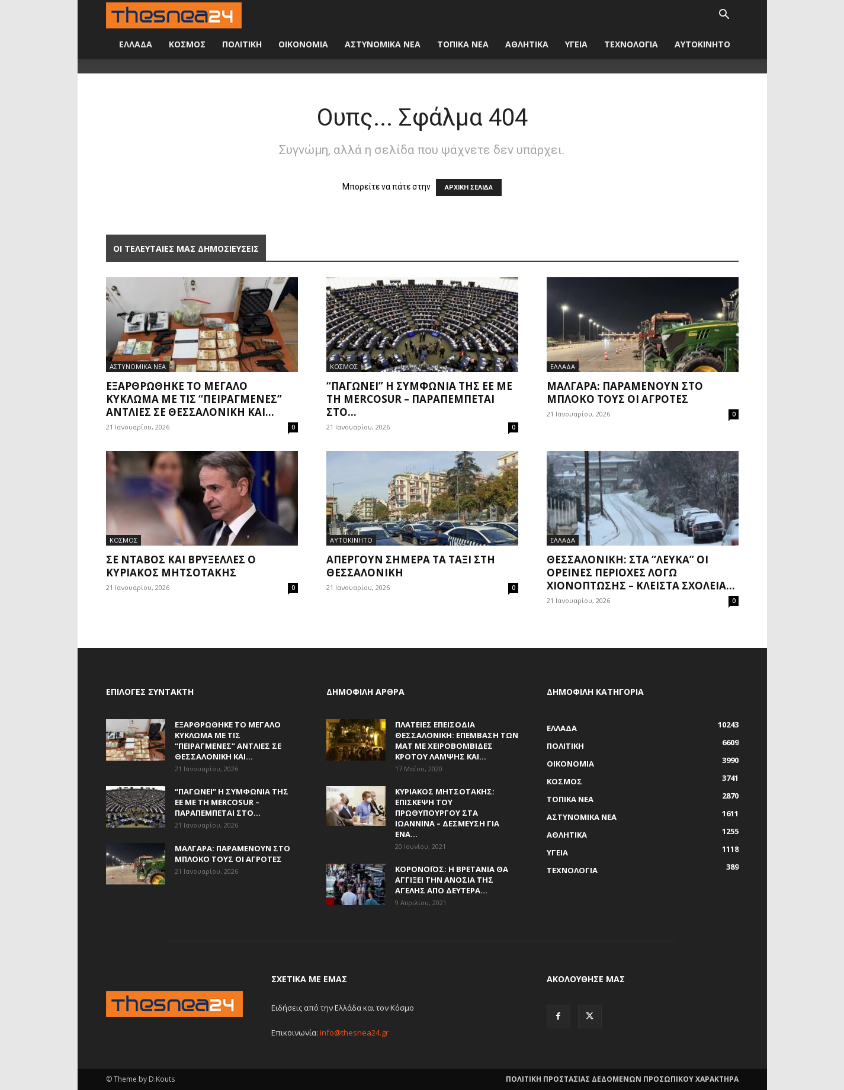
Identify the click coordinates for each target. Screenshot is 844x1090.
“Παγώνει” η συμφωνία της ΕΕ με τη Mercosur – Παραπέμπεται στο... (419, 399)
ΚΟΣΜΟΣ (187, 44)
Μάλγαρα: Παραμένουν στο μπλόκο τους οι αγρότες (625, 392)
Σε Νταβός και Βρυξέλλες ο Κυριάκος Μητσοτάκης (181, 566)
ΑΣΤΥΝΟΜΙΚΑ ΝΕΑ (383, 44)
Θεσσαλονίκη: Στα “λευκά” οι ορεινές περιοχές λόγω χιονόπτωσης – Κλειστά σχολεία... (641, 572)
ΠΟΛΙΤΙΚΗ (242, 44)
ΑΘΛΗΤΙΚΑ (526, 44)
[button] (724, 15)
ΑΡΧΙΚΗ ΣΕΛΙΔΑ (469, 187)
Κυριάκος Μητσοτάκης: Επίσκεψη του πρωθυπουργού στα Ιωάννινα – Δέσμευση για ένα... (447, 812)
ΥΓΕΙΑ (576, 44)
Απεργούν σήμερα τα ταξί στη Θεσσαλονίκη (410, 566)
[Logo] (174, 14)
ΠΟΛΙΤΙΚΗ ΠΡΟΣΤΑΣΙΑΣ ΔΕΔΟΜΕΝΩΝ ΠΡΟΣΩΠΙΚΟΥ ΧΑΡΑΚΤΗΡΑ (622, 1079)
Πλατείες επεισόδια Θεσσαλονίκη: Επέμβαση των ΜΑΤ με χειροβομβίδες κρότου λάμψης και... (456, 740)
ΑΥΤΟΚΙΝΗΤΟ (702, 44)
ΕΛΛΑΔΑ (135, 44)
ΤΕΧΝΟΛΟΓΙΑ (631, 44)
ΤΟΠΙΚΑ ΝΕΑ (463, 44)
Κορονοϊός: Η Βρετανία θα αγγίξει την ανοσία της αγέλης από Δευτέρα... (451, 880)
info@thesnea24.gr (354, 1032)
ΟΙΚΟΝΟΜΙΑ (303, 44)
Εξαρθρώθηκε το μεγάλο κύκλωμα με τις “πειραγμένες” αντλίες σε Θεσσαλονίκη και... (194, 399)
